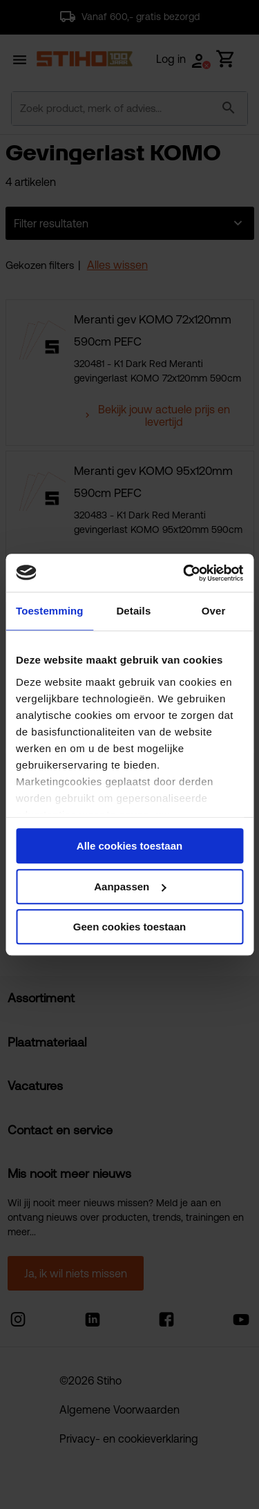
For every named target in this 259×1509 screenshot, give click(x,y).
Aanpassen (130, 886)
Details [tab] (133, 611)
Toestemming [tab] (50, 611)
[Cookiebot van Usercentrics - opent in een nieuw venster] (184, 573)
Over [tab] (214, 611)
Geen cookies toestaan (129, 926)
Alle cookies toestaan (129, 846)
